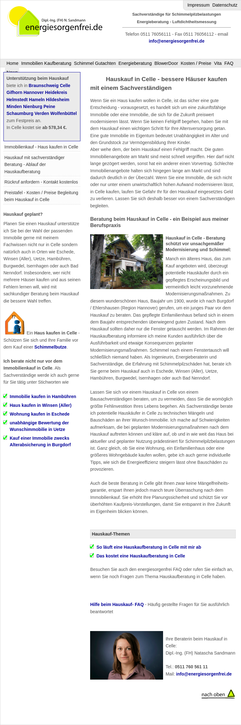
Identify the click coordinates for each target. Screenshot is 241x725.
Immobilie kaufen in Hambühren (43, 396)
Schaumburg (20, 113)
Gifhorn (15, 92)
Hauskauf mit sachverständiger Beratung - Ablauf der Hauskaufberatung (34, 164)
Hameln (37, 99)
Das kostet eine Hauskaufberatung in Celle (140, 555)
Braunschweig (44, 85)
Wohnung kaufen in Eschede (39, 414)
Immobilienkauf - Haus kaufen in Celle (41, 146)
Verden (41, 113)
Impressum (198, 5)
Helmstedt (17, 99)
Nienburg (32, 106)
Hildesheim (57, 99)
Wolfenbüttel (63, 113)
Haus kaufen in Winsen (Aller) (40, 405)
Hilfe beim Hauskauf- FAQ (117, 604)
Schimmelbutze (50, 347)
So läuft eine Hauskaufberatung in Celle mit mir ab (148, 547)
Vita (218, 63)
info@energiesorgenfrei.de (176, 41)
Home (12, 63)
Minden (14, 106)
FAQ (228, 63)
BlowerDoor (166, 63)
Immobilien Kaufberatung (46, 63)
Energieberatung (135, 63)
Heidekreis (56, 92)
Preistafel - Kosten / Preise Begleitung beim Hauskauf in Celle (41, 196)
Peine (49, 106)
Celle (65, 85)
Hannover (33, 92)
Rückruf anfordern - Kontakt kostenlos (41, 181)
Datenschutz (225, 5)
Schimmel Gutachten (95, 63)
